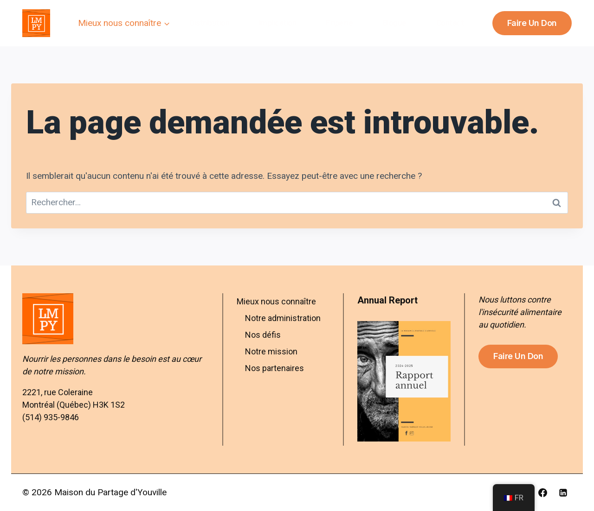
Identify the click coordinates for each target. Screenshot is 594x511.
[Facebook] (542, 492)
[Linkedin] (563, 492)
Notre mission (271, 351)
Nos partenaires (274, 368)
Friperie (339, 22)
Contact (450, 22)
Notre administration (283, 318)
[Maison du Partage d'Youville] (36, 23)
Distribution (209, 22)
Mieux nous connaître (276, 301)
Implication (278, 22)
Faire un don (532, 23)
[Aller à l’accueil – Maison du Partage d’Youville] (115, 318)
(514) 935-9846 (50, 417)
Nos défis (263, 335)
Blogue (394, 22)
